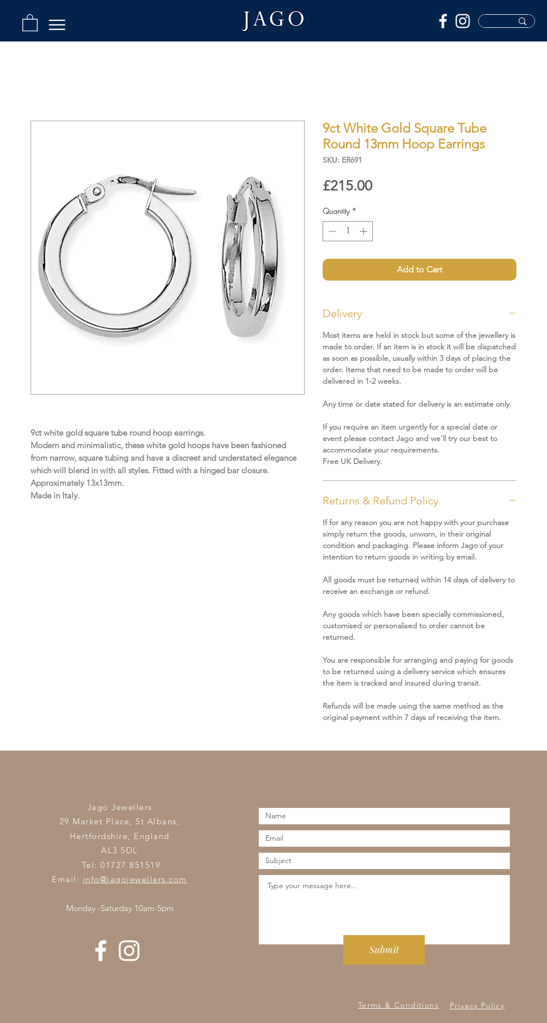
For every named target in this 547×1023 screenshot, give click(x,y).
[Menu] (57, 24)
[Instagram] (462, 21)
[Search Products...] (490, 24)
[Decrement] (331, 231)
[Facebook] (443, 21)
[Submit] (384, 950)
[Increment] (364, 231)
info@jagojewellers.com (135, 879)
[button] (30, 22)
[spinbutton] (348, 231)
